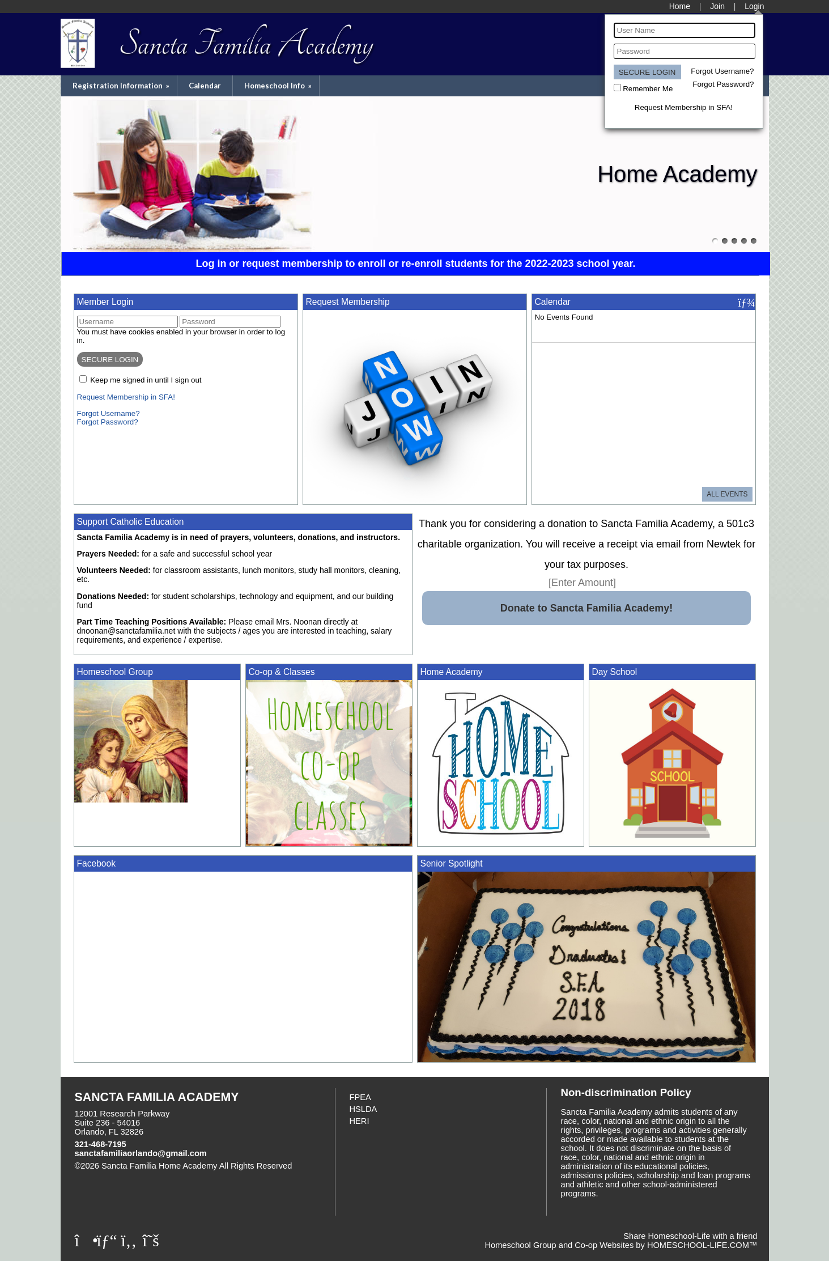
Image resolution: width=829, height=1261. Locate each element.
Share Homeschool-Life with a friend (690, 1236)
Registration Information (122, 85)
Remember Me (648, 88)
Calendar (205, 85)
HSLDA (363, 1109)
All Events (727, 494)
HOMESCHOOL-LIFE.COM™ (702, 1245)
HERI (359, 1121)
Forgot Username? (722, 71)
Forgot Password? (723, 84)
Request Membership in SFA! (684, 107)
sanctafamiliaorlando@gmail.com (141, 1153)
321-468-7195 (100, 1144)
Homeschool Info (278, 85)
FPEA (360, 1097)
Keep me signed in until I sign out (145, 380)
